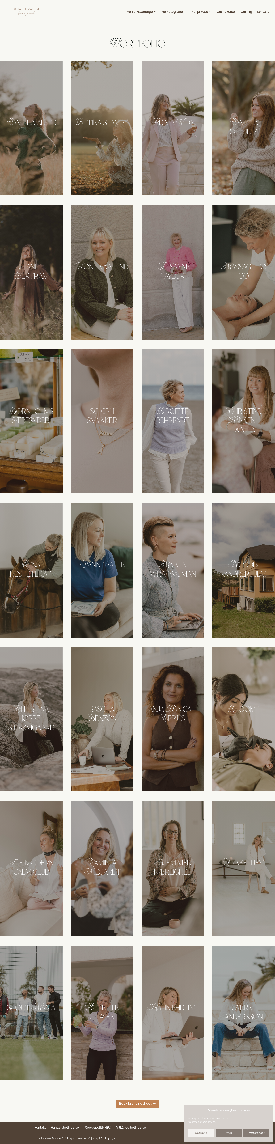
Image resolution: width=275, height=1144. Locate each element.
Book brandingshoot (135, 1103)
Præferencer (256, 1133)
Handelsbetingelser (65, 1127)
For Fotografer (172, 12)
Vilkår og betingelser (131, 1127)
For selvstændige (140, 12)
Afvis (229, 1133)
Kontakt (263, 12)
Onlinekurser (226, 12)
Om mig (246, 12)
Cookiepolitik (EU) (98, 1127)
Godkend (201, 1133)
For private (200, 12)
